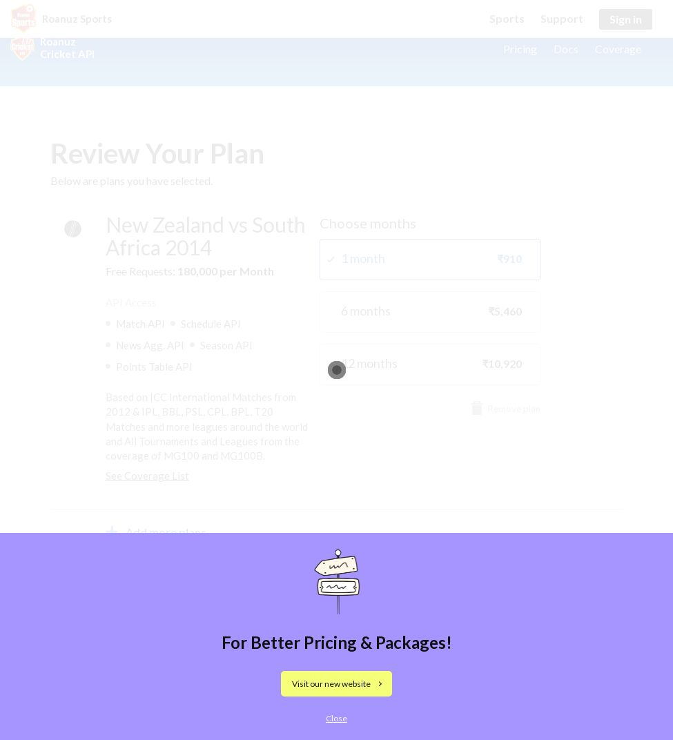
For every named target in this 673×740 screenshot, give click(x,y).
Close (336, 718)
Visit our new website (331, 684)
